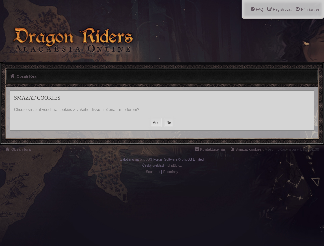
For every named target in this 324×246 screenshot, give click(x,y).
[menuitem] (307, 9)
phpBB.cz (174, 165)
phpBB (145, 159)
